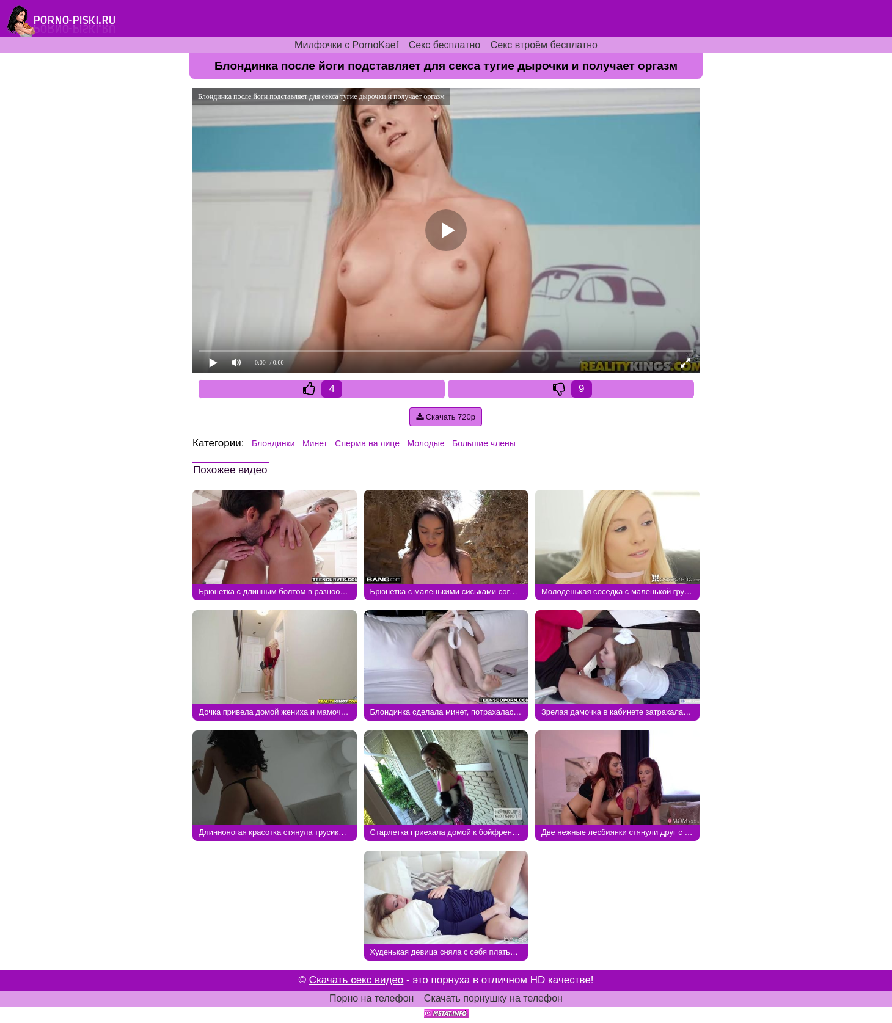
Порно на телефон (371, 998)
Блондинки (273, 443)
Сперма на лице (367, 443)
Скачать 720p (445, 416)
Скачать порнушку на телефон (493, 998)
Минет (314, 443)
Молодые (425, 443)
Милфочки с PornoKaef (346, 45)
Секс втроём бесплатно (544, 45)
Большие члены (484, 443)
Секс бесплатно (445, 45)
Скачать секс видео (356, 980)
